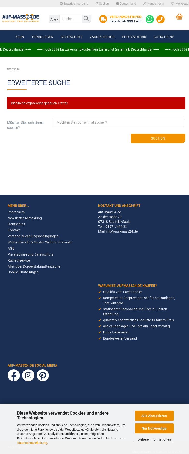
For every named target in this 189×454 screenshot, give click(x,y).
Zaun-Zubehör (102, 37)
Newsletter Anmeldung (25, 218)
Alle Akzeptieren (154, 416)
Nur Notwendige (154, 428)
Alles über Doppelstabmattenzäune (34, 266)
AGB (11, 248)
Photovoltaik (134, 37)
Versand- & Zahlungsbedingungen (33, 236)
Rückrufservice (19, 260)
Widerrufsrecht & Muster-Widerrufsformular (40, 242)
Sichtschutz (72, 37)
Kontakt (14, 230)
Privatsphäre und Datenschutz (30, 254)
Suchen (102, 3)
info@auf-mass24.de (122, 231)
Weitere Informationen (154, 439)
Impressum (16, 212)
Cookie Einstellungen (23, 272)
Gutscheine (164, 37)
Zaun (19, 37)
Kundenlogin (153, 3)
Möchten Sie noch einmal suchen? (25, 125)
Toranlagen (42, 37)
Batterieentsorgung (74, 3)
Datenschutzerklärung (32, 443)
